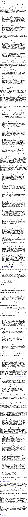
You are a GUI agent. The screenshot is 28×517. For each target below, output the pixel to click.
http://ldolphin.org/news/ (21, 515)
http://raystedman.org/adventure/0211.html (17, 33)
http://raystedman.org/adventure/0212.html (9, 267)
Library (1, 513)
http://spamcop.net (18, 499)
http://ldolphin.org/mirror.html (12, 480)
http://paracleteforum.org (21, 489)
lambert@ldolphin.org (4, 514)
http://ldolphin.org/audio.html (5, 481)
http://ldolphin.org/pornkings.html (20, 376)
